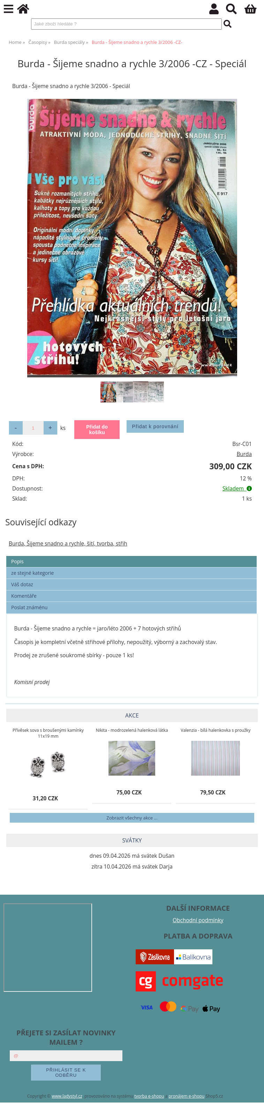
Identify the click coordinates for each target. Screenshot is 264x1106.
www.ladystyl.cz (67, 1096)
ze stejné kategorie (32, 573)
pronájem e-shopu (186, 1096)
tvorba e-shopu (149, 1096)
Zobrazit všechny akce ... (131, 818)
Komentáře (24, 596)
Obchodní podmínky (198, 920)
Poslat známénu (29, 607)
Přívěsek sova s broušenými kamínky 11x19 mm (48, 733)
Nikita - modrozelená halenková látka (132, 730)
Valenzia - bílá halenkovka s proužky (215, 730)
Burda (244, 454)
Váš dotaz (22, 584)
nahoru (253, 1095)
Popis (17, 561)
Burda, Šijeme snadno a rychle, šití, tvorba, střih (68, 543)
